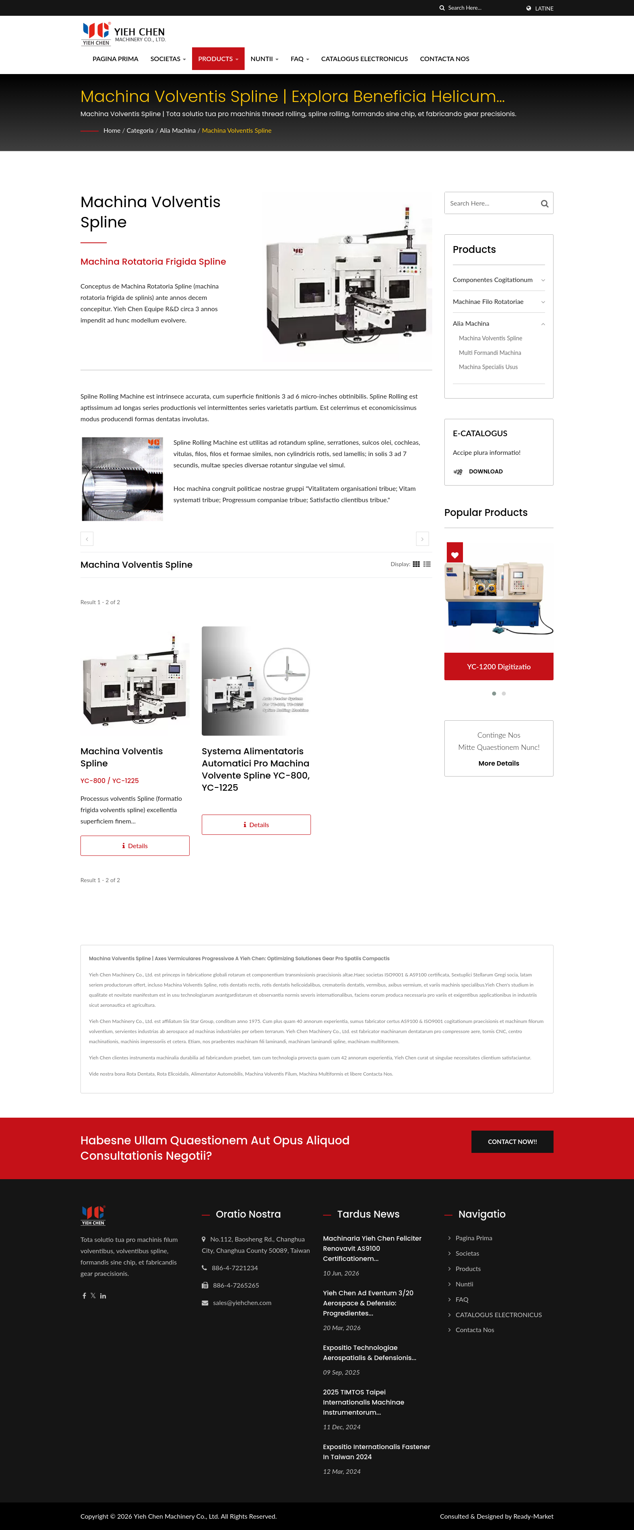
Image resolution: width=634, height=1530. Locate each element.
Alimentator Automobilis (217, 1074)
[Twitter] (93, 1296)
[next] (422, 539)
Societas (168, 58)
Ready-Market (534, 1516)
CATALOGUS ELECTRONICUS (364, 58)
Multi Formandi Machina (490, 352)
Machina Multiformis (321, 1074)
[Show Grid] (416, 563)
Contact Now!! (514, 1140)
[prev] (86, 539)
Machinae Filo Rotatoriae (488, 301)
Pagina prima (115, 58)
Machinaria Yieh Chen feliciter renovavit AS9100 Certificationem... (372, 1248)
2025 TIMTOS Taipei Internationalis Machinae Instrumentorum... (363, 1402)
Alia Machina (179, 130)
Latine (544, 8)
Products (218, 58)
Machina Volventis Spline (238, 130)
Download (478, 472)
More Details (499, 763)
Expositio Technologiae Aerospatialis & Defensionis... (369, 1352)
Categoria (140, 130)
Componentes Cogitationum (493, 279)
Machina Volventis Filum (271, 1074)
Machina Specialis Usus (488, 366)
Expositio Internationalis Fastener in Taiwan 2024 (376, 1452)
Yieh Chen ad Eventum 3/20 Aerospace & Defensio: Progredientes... (368, 1303)
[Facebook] (84, 1296)
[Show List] (427, 563)
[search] (442, 8)
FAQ (300, 58)
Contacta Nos (444, 58)
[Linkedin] (103, 1296)
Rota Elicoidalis (173, 1074)
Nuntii (265, 58)
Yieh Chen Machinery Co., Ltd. (177, 1516)
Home (112, 130)
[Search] (484, 8)
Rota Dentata (141, 1074)
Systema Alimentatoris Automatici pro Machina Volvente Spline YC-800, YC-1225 (256, 769)
